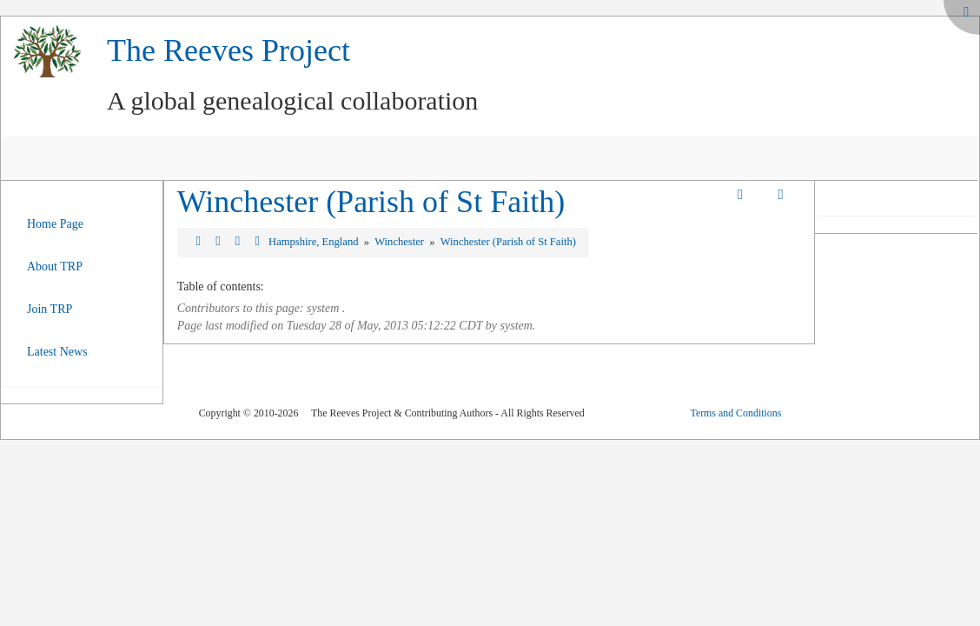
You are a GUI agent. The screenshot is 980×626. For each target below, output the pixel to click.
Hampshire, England (314, 242)
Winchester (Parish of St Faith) (371, 201)
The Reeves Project (228, 50)
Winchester (400, 242)
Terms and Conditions (735, 413)
